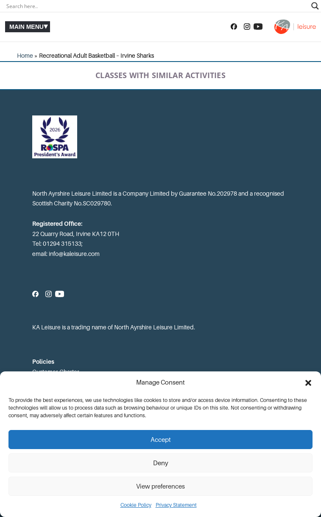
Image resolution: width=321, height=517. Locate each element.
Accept (161, 439)
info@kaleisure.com (74, 253)
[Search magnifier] (315, 6)
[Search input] (156, 6)
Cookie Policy (135, 505)
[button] (308, 383)
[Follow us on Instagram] (247, 26)
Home (25, 55)
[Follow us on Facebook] (234, 26)
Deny (160, 463)
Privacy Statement (176, 505)
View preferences (160, 486)
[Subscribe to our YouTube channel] (258, 26)
